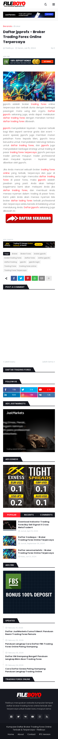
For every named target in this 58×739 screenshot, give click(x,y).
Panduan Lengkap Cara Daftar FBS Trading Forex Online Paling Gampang (29, 645)
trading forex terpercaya (23, 152)
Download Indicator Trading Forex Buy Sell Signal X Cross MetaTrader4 (33, 524)
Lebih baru (10, 361)
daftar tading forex (21, 200)
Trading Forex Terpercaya (15, 270)
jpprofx (7, 128)
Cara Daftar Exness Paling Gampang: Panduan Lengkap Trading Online (25, 670)
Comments (46, 514)
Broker (17, 26)
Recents (29, 514)
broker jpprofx (40, 253)
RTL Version (44, 734)
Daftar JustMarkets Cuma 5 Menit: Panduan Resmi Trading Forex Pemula (29, 633)
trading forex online (27, 266)
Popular (11, 514)
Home (11, 734)
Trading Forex (10, 266)
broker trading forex (12, 258)
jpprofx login (34, 262)
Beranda (7, 26)
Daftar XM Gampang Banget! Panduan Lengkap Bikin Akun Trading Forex (26, 658)
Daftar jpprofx (31, 207)
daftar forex (30, 258)
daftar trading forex (14, 117)
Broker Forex (26, 253)
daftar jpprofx (44, 258)
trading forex (38, 104)
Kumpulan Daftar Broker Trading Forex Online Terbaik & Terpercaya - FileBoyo (29, 728)
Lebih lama (47, 361)
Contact (31, 734)
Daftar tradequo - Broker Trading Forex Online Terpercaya (36, 538)
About (21, 734)
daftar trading (10, 262)
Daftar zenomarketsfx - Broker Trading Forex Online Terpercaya (36, 551)
